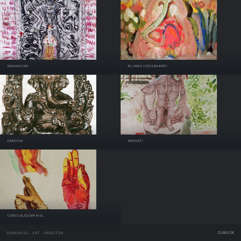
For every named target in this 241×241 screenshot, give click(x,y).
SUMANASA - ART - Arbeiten (34, 232)
